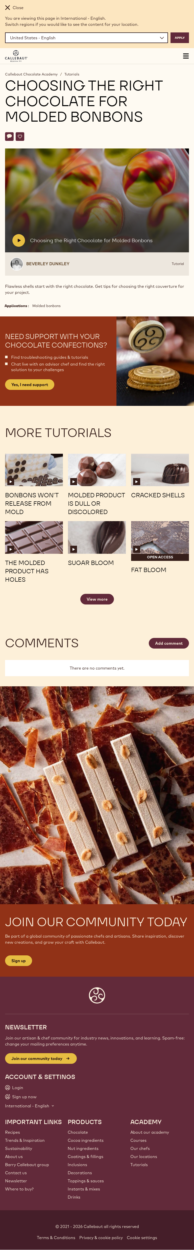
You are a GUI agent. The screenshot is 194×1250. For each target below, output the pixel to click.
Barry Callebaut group (27, 1164)
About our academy (149, 1132)
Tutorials (71, 74)
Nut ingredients (83, 1148)
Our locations (143, 1156)
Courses (138, 1140)
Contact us (16, 1172)
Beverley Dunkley (47, 263)
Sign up (18, 960)
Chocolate (78, 1132)
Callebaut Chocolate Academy (31, 74)
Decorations (80, 1172)
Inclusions (77, 1164)
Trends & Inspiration (25, 1140)
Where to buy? (19, 1188)
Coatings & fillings (85, 1156)
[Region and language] (86, 37)
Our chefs (140, 1148)
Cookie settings (142, 1237)
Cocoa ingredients (86, 1140)
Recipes (12, 1132)
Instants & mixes (84, 1188)
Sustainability (18, 1148)
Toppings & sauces (86, 1180)
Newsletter (16, 1180)
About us (14, 1156)
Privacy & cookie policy (101, 1237)
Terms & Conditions (56, 1237)
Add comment (169, 643)
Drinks (74, 1197)
